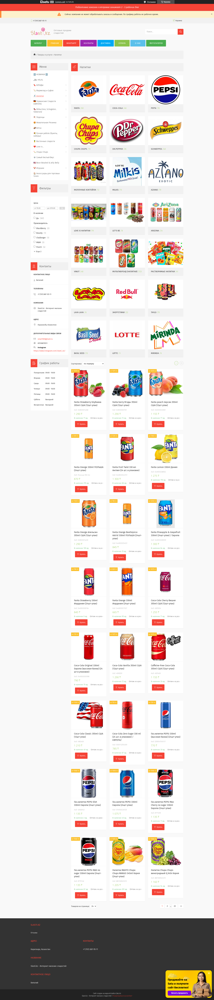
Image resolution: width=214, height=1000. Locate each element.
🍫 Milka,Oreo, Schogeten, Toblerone (44, 110)
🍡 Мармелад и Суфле (43, 90)
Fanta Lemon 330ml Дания (164, 467)
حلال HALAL (38, 80)
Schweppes (156, 149)
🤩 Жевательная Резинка (44, 122)
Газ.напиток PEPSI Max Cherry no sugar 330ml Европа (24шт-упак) (162, 805)
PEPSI (153, 108)
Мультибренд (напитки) (124, 271)
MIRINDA (155, 353)
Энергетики (118, 312)
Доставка (105, 43)
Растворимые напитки (163, 271)
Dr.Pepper (117, 149)
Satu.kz (118, 993)
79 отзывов (151, 2)
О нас (138, 43)
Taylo (153, 312)
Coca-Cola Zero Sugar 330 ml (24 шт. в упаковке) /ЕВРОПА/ (126, 736)
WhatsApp (71, 43)
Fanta (77, 108)
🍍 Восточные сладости (44, 141)
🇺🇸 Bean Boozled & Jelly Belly (46, 163)
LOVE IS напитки (82, 230)
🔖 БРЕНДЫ (38, 85)
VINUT (77, 271)
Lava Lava (79, 312)
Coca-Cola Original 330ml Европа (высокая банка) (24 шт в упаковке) (88, 668)
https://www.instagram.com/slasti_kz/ (49, 351)
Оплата (122, 43)
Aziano (154, 190)
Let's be (116, 230)
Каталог (38, 43)
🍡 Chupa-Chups (40, 152)
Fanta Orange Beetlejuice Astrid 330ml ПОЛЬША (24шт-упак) (127, 535)
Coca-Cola (117, 108)
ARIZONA (155, 230)
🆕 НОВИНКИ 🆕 (40, 74)
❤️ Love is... (38, 147)
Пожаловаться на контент (122, 996)
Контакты (88, 43)
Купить (82, 424)
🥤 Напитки (38, 96)
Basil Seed (79, 353)
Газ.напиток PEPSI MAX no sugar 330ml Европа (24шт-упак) (87, 873)
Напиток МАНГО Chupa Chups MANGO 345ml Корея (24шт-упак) (126, 873)
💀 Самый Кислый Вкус (43, 157)
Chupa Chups (80, 149)
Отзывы (34, 933)
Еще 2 (38, 251)
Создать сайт (60, 2)
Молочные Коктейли (85, 190)
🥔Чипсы (37, 128)
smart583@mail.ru (45, 339)
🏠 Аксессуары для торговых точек (46, 174)
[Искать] (180, 32)
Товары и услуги (44, 55)
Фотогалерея (156, 43)
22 (175, 906)
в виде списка (181, 363)
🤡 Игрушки (38, 168)
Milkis (115, 190)
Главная (55, 43)
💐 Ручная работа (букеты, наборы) (45, 134)
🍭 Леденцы (38, 117)
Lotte (115, 353)
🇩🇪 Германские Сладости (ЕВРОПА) (44, 102)
